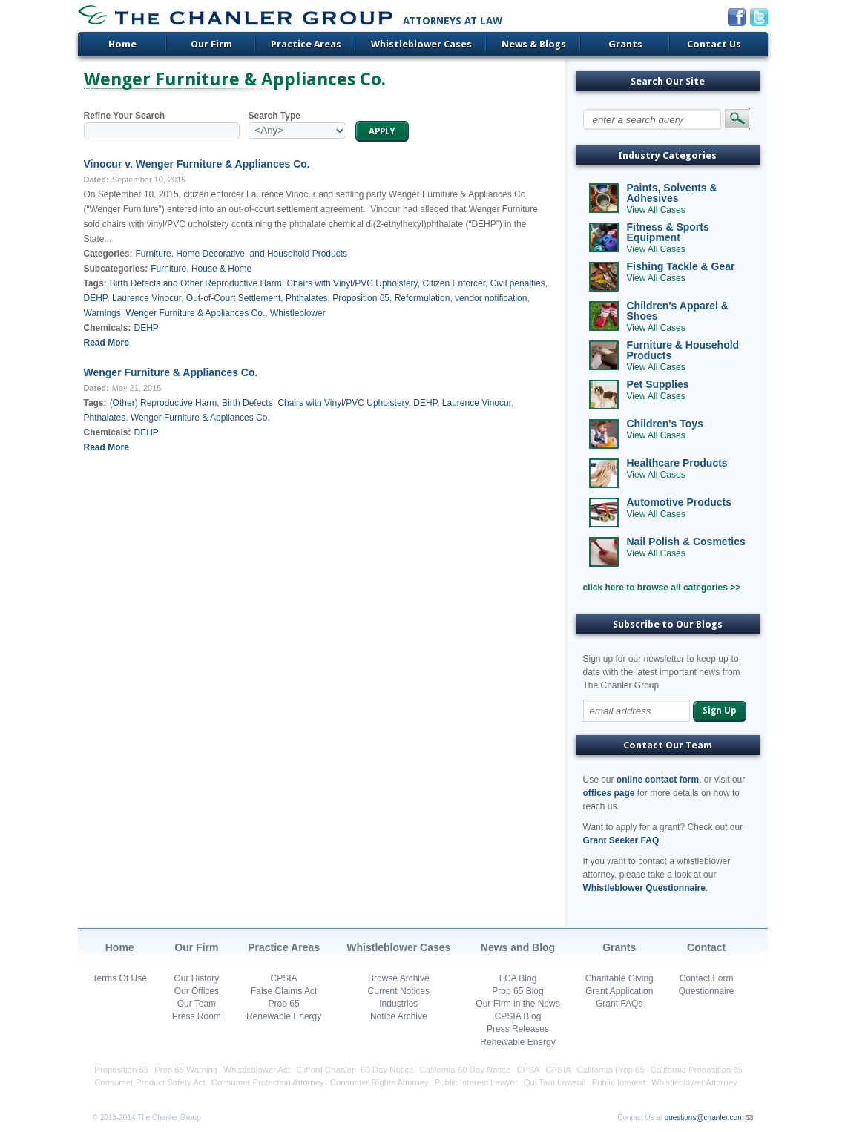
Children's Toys (665, 424)
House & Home (221, 268)
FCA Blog (518, 978)
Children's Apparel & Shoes (678, 311)
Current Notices (399, 991)
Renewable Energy (283, 1016)
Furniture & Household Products (683, 350)
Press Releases (518, 1029)
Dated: (96, 179)
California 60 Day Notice (465, 1069)
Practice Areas (306, 44)
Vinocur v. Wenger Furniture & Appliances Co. (197, 164)
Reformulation (422, 298)
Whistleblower (298, 313)
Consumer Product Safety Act (149, 1082)
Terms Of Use (120, 978)
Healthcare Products (677, 463)
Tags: (95, 283)
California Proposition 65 (697, 1069)
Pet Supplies (658, 384)
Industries (398, 1003)
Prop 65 (284, 1003)
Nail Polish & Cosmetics (686, 541)
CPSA (527, 1069)
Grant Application (619, 991)
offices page (609, 793)
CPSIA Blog (518, 1016)
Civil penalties (517, 283)
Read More (106, 343)
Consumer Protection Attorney (267, 1082)
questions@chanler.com (704, 1117)
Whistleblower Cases (421, 44)
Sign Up (719, 710)
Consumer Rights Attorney (379, 1082)
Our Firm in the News (517, 1003)
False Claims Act (284, 991)
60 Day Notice (387, 1069)
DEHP (96, 298)
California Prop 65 (611, 1069)
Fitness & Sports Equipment (668, 232)
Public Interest (618, 1082)
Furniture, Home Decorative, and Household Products (241, 254)
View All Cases (656, 210)
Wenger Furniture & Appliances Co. (195, 313)
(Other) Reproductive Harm (163, 403)
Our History (197, 978)
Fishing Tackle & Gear (681, 266)
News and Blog (518, 947)
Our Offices (196, 991)
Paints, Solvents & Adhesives (672, 193)
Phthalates (307, 298)
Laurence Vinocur (146, 298)
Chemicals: (107, 328)
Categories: (108, 254)
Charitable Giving (619, 978)
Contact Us (714, 44)
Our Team (196, 1003)
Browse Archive (399, 978)
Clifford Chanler (325, 1069)
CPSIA (284, 978)
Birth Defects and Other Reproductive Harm (196, 283)
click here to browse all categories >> (662, 587)
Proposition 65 (360, 298)
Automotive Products (679, 502)
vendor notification (491, 298)
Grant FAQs (619, 1003)
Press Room (196, 1016)
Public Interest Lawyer (476, 1082)
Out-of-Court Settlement (233, 298)
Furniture (168, 268)
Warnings (102, 313)
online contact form (658, 779)
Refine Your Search (124, 116)
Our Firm (211, 44)
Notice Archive (398, 1016)
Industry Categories (667, 155)
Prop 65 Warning (185, 1069)
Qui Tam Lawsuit (555, 1082)
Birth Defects (247, 403)
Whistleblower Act (256, 1069)
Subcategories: (116, 268)
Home (122, 44)
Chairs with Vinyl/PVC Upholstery (351, 283)
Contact (706, 947)
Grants (625, 44)
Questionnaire (706, 991)
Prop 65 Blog (517, 991)
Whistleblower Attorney (694, 1082)
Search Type (274, 116)
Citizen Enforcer (453, 283)
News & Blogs (534, 44)
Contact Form (707, 978)
